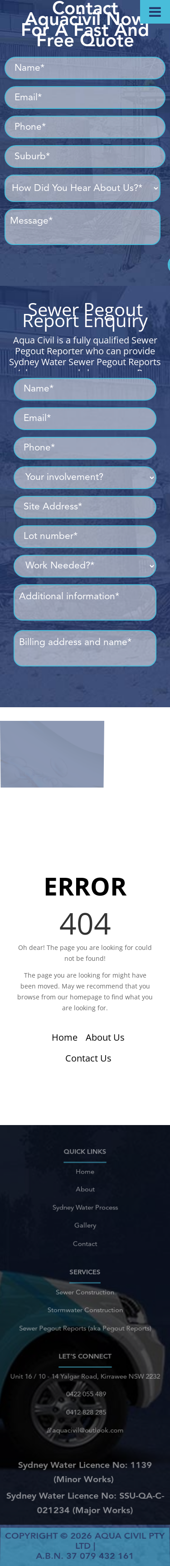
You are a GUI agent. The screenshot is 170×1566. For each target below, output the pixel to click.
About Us (105, 1037)
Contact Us (88, 1058)
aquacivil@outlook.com (85, 1425)
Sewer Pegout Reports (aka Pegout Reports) (85, 1324)
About (85, 1191)
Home (65, 1037)
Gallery (85, 1221)
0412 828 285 (85, 1410)
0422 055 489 (85, 1395)
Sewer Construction (85, 1294)
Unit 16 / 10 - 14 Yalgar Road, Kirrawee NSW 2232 (84, 1380)
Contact (85, 1236)
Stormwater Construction (85, 1309)
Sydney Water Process (85, 1206)
